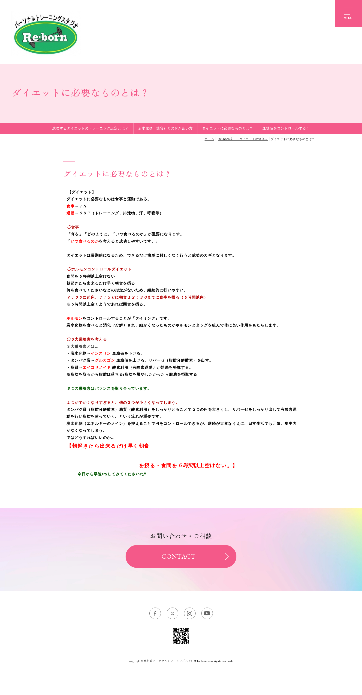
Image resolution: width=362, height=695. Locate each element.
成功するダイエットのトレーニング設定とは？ (90, 128)
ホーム (209, 139)
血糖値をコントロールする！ (286, 128)
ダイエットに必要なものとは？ (227, 128)
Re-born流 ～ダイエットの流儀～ (243, 139)
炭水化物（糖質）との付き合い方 (165, 128)
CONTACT (179, 556)
